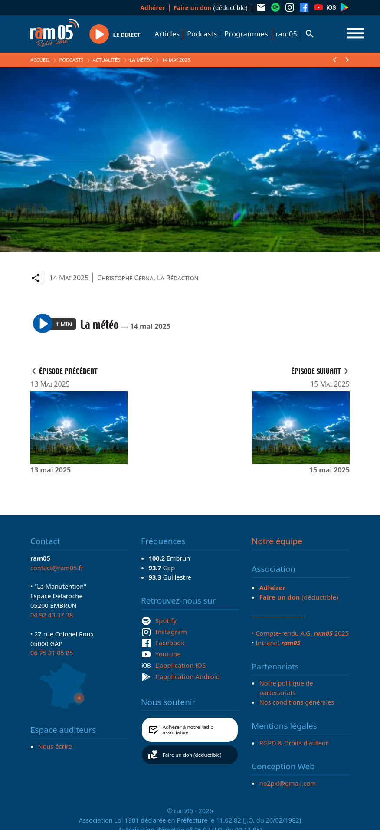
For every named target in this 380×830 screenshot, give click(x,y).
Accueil (40, 59)
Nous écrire (55, 746)
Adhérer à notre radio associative (188, 729)
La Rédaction (178, 277)
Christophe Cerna (125, 277)
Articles (167, 34)
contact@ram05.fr (57, 567)
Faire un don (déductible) (192, 754)
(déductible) (211, 7)
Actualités (107, 59)
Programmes (246, 34)
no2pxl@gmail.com (287, 783)
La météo (141, 59)
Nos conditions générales (296, 702)
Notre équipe (277, 541)
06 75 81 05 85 (51, 652)
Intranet (278, 642)
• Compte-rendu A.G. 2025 (300, 633)
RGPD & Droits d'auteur (293, 742)
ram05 (286, 34)
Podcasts (202, 34)
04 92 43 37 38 (51, 614)
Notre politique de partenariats (286, 688)
